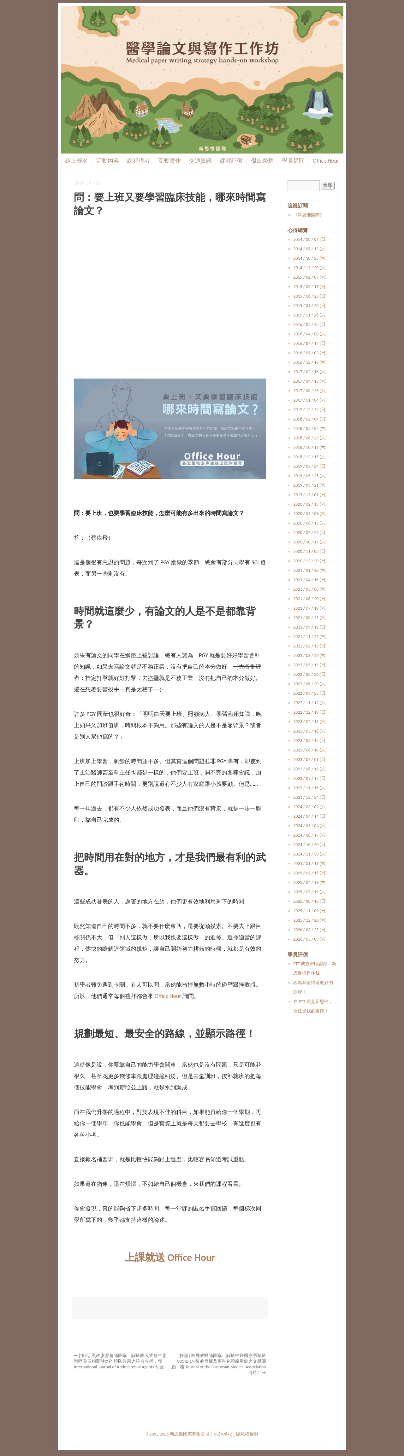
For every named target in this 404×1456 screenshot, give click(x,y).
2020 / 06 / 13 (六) (310, 523)
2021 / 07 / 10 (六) (310, 608)
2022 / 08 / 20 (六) (310, 684)
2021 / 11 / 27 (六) (310, 636)
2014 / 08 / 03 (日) (310, 239)
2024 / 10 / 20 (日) (310, 844)
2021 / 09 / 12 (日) (310, 627)
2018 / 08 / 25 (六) (310, 438)
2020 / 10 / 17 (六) (310, 542)
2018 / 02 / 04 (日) (310, 419)
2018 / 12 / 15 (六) (310, 457)
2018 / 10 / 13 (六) (310, 447)
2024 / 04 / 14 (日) (310, 816)
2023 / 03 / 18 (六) (310, 731)
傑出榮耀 (262, 160)
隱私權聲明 (247, 1434)
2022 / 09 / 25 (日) (310, 693)
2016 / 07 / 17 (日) (310, 343)
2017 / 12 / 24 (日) (310, 409)
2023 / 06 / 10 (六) (310, 750)
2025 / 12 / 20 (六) (310, 920)
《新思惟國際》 (308, 215)
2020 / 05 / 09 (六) (310, 513)
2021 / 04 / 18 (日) (310, 580)
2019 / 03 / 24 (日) (310, 466)
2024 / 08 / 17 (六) (310, 835)
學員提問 (293, 160)
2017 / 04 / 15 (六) (310, 381)
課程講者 (138, 160)
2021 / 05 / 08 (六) (310, 589)
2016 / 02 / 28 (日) (310, 324)
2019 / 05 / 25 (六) (310, 476)
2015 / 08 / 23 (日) (310, 296)
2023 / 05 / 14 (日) (310, 740)
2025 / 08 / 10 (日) (310, 901)
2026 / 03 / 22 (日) (310, 929)
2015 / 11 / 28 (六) (310, 315)
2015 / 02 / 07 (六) (310, 277)
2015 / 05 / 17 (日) (310, 286)
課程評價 (231, 160)
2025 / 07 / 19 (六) (310, 892)
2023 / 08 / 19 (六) (310, 769)
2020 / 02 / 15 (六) (310, 504)
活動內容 (107, 160)
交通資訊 (200, 160)
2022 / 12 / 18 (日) (310, 712)
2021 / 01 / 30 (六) (310, 570)
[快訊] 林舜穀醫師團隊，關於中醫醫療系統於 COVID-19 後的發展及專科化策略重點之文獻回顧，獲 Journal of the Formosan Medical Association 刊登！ (218, 1364)
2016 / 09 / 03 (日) (310, 353)
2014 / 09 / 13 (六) (310, 249)
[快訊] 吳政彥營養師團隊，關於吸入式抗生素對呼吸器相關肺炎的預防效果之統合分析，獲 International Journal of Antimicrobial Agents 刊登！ (121, 1361)
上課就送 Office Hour (170, 1257)
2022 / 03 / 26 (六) (310, 655)
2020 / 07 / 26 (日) (310, 532)
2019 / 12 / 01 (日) (310, 494)
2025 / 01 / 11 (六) (310, 863)
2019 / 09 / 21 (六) (310, 485)
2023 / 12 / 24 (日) (310, 797)
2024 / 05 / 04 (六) (310, 825)
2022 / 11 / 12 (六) (310, 702)
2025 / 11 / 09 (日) (310, 911)
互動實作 (169, 160)
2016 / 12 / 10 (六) (310, 362)
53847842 (223, 1434)
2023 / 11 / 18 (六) (310, 788)
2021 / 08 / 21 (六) (310, 617)
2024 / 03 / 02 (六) (310, 806)
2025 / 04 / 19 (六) (310, 882)
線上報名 (76, 160)
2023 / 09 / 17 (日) (310, 778)
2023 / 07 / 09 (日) (310, 759)
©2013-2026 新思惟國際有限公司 (178, 1434)
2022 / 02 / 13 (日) (310, 646)
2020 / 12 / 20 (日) (310, 561)
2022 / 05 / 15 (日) (310, 665)
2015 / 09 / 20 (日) (310, 305)
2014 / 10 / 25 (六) (310, 258)
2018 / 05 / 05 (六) (310, 428)
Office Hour (326, 160)
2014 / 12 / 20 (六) (310, 267)
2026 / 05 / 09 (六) (310, 939)
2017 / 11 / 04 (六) (310, 400)
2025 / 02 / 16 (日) (310, 873)
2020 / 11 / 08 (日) (310, 551)
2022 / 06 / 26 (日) (310, 674)
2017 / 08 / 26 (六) (310, 390)
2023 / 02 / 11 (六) (310, 721)
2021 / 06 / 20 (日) (310, 598)
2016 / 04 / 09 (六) (310, 334)
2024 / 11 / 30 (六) (310, 854)
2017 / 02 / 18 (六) (310, 371)
